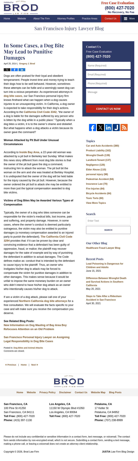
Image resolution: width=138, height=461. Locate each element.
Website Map (98, 392)
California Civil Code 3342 (40, 112)
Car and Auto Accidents (102, 145)
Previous (10, 364)
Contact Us (110, 18)
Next (34, 364)
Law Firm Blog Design (118, 451)
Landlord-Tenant (98, 160)
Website (22, 18)
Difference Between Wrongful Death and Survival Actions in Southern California (106, 282)
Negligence (95, 165)
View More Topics (96, 203)
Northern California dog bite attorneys (43, 301)
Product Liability (98, 150)
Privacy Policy (47, 392)
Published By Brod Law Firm (117, 7)
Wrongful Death (98, 155)
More (132, 18)
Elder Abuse (96, 169)
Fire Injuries (95, 188)
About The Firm (41, 18)
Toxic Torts (94, 198)
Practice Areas (89, 18)
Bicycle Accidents (98, 193)
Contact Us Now (108, 109)
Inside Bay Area (29, 152)
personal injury (97, 174)
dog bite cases (13, 95)
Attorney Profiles (65, 18)
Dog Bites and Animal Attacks (28, 348)
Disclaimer (65, 392)
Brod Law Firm (31, 451)
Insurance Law (96, 184)
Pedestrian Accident (100, 179)
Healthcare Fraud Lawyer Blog (103, 248)
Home (7, 18)
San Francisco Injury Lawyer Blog (21, 7)
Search (108, 229)
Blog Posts (115, 392)
